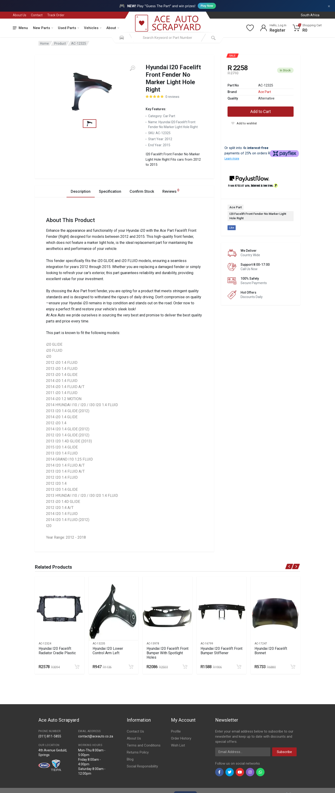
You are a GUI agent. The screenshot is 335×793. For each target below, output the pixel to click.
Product (60, 43)
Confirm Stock (142, 191)
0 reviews (172, 97)
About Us (19, 15)
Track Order (55, 15)
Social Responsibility (142, 766)
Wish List (178, 745)
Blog (130, 759)
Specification (110, 191)
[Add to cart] (77, 667)
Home (44, 43)
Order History (181, 738)
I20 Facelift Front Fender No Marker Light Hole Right (257, 216)
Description (80, 191)
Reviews (170, 191)
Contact (37, 15)
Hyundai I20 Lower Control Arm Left (108, 650)
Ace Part (264, 92)
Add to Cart (260, 111)
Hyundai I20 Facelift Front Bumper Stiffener (221, 650)
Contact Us (135, 731)
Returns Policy (138, 752)
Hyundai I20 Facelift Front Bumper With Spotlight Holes (167, 653)
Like (231, 227)
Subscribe (284, 752)
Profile (176, 731)
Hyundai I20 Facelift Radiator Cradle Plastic (57, 650)
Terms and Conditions (144, 745)
